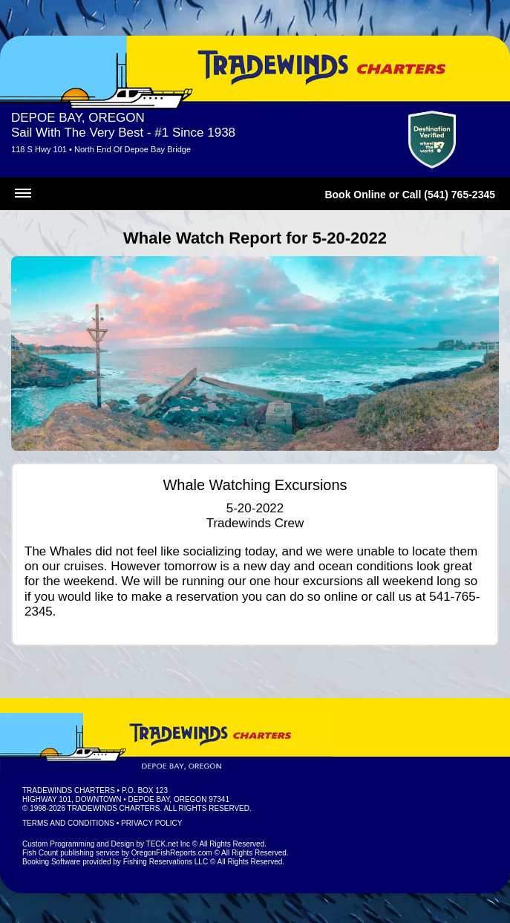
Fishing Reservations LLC (166, 862)
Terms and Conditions (68, 823)
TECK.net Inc (168, 844)
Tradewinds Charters (68, 790)
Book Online (354, 194)
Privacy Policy (151, 823)
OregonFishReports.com (171, 853)
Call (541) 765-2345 (448, 194)
